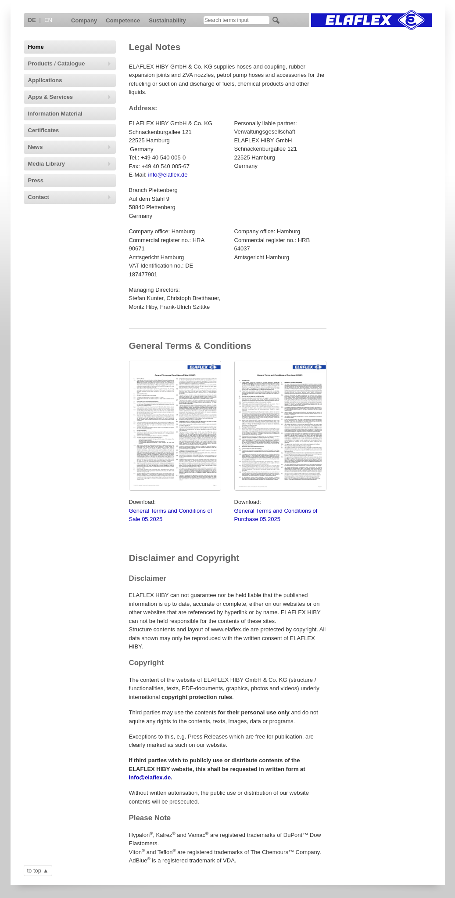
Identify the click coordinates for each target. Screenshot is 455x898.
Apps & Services (69, 97)
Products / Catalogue (69, 63)
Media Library (69, 163)
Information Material (55, 113)
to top (34, 870)
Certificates (43, 130)
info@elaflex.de (168, 174)
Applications (45, 80)
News (69, 147)
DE (32, 20)
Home (36, 46)
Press (35, 180)
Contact (69, 197)
